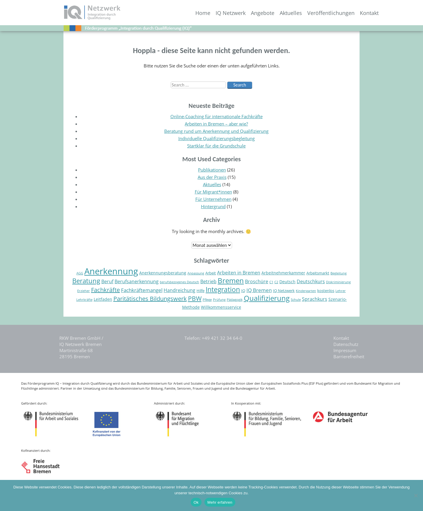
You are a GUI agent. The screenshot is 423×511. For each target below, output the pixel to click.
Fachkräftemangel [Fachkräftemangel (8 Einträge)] (141, 290)
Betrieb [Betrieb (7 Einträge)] (208, 281)
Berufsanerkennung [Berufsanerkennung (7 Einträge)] (137, 281)
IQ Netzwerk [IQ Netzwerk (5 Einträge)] (284, 290)
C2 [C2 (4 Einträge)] (276, 282)
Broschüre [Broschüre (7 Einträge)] (256, 281)
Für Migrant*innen (213, 192)
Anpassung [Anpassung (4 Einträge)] (195, 273)
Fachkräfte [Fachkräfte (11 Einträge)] (105, 290)
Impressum (344, 350)
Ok (196, 502)
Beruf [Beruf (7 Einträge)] (107, 281)
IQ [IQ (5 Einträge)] (243, 290)
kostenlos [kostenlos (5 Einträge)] (325, 290)
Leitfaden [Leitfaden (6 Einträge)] (103, 299)
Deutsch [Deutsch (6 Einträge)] (287, 281)
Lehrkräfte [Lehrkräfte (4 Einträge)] (84, 300)
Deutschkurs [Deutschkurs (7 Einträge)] (311, 281)
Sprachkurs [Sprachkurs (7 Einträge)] (314, 299)
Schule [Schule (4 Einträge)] (296, 300)
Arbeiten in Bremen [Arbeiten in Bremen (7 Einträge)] (238, 272)
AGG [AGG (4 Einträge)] (79, 273)
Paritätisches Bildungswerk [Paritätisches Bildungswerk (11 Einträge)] (150, 299)
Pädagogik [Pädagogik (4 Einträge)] (235, 300)
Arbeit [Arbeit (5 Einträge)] (210, 273)
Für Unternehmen (213, 199)
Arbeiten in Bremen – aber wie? (216, 124)
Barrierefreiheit (348, 356)
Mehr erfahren (219, 502)
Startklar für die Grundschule (216, 146)
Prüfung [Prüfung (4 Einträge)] (219, 300)
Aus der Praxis (212, 177)
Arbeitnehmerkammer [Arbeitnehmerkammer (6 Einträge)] (283, 273)
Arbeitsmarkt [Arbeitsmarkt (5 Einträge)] (317, 273)
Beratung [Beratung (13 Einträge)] (86, 280)
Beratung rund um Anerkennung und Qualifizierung (216, 131)
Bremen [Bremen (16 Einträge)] (231, 280)
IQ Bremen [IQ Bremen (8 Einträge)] (259, 290)
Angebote (262, 13)
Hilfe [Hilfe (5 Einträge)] (200, 290)
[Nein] (416, 495)
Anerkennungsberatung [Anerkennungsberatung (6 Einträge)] (162, 273)
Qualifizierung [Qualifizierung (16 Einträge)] (267, 298)
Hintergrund (213, 206)
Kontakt (369, 13)
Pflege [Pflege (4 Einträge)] (207, 300)
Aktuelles (291, 13)
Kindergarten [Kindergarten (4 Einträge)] (306, 291)
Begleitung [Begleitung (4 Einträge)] (338, 273)
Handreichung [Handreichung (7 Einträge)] (179, 290)
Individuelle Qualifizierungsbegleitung (216, 138)
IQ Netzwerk (231, 13)
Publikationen (212, 170)
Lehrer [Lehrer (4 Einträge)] (340, 291)
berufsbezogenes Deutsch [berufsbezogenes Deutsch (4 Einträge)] (179, 282)
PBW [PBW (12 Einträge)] (195, 298)
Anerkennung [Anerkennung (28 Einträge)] (111, 271)
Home (202, 13)
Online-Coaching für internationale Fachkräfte (216, 116)
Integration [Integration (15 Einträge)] (223, 289)
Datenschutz (345, 344)
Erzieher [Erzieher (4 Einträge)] (83, 291)
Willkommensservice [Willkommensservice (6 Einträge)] (221, 307)
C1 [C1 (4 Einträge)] (271, 282)
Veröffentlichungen (331, 13)
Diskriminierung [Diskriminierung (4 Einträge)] (338, 282)
